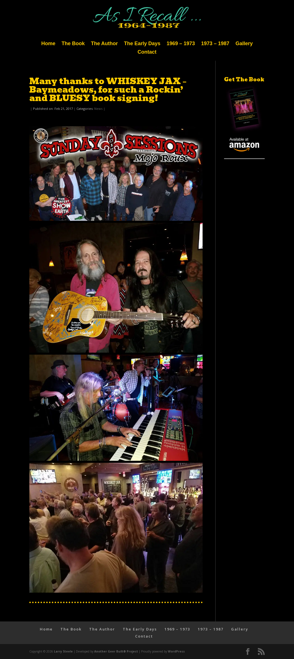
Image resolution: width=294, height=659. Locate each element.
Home (48, 44)
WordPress (176, 651)
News (98, 108)
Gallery (244, 44)
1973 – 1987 (215, 44)
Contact (147, 52)
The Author (104, 44)
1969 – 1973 (181, 44)
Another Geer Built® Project (116, 651)
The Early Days (142, 44)
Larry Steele (63, 651)
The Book (73, 44)
